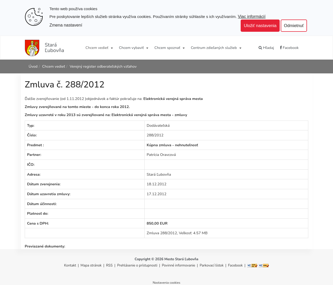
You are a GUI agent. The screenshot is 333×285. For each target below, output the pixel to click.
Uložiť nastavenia (260, 25)
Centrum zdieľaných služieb (214, 47)
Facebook (289, 47)
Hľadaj (266, 47)
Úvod (33, 66)
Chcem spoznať (167, 47)
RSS (110, 265)
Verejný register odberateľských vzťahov (103, 66)
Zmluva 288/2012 (162, 233)
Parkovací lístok (211, 265)
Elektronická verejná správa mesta (173, 98)
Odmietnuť (294, 25)
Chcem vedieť (97, 47)
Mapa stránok (91, 265)
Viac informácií (252, 16)
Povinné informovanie (178, 265)
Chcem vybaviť (131, 47)
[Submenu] (111, 47)
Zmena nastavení (65, 25)
